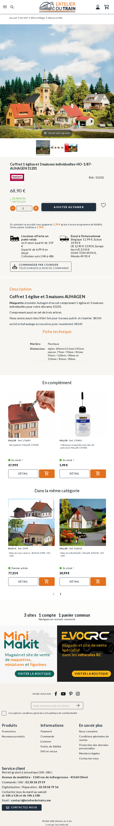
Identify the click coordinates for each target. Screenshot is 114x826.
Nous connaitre (88, 731)
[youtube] (63, 693)
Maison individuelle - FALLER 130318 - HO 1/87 (82, 554)
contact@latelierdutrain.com (31, 800)
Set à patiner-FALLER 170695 (24, 445)
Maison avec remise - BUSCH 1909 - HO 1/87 (30, 554)
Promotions (9, 731)
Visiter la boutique (34, 673)
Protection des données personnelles (94, 746)
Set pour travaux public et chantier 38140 (74, 318)
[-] (12, 208)
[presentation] (53, 592)
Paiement (46, 731)
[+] (36, 208)
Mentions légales (89, 753)
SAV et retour (48, 751)
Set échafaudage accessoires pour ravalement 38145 (47, 324)
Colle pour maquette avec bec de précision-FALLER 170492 (77, 446)
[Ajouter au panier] (68, 207)
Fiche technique (57, 331)
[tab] (57, 332)
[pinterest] (70, 693)
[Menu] (4, 7)
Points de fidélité (50, 746)
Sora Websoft (61, 824)
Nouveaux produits (13, 736)
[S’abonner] (78, 705)
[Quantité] (24, 208)
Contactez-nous (89, 758)
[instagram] (78, 693)
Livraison (45, 741)
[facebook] (56, 693)
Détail (23, 473)
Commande (47, 736)
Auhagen (42, 303)
